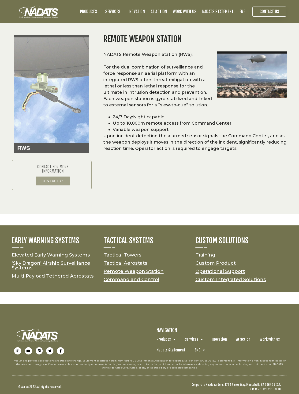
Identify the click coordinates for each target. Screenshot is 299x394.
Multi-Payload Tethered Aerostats (53, 276)
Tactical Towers (123, 255)
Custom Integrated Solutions (230, 279)
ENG (243, 11)
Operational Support (220, 271)
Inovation (136, 11)
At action (159, 11)
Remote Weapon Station (134, 271)
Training (205, 255)
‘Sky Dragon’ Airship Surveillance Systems (51, 265)
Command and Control (131, 279)
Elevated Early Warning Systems (51, 255)
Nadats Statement (218, 11)
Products (90, 11)
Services (114, 11)
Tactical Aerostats (125, 263)
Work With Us (184, 11)
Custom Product (215, 263)
